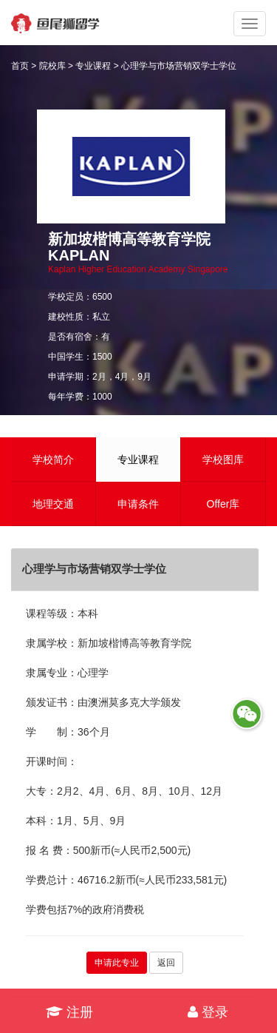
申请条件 (138, 504)
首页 (20, 66)
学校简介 (53, 459)
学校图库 (223, 459)
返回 (166, 963)
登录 (208, 1012)
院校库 (52, 66)
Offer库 (223, 504)
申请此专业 (117, 963)
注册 (69, 1012)
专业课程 (93, 66)
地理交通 (53, 504)
